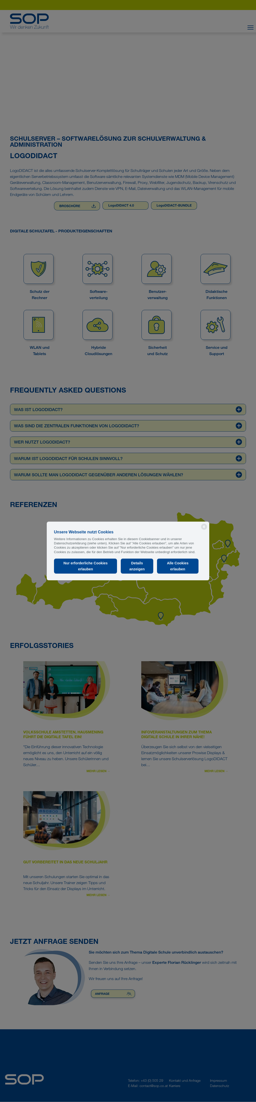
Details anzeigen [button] (137, 566)
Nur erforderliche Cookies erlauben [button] (86, 566)
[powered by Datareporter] (204, 529)
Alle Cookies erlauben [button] (177, 566)
